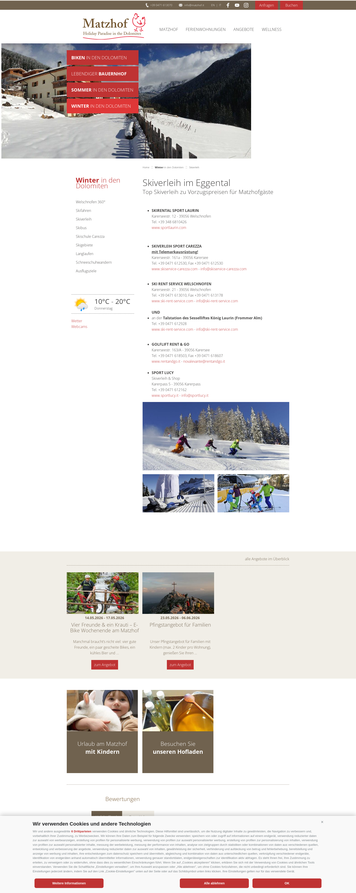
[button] (322, 822)
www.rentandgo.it (166, 361)
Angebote (243, 29)
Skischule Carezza (90, 236)
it (220, 5)
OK (287, 883)
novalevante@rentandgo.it (204, 361)
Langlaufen (84, 253)
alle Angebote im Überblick (267, 558)
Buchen (291, 5)
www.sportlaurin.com (169, 227)
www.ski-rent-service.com (172, 300)
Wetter (76, 320)
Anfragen (266, 5)
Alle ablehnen (214, 883)
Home (146, 167)
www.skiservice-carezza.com (175, 268)
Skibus (81, 227)
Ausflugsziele (86, 270)
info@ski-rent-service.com (217, 300)
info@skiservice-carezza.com (223, 268)
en (213, 5)
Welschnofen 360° (90, 201)
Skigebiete (84, 245)
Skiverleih (83, 219)
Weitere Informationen (69, 883)
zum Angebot (104, 664)
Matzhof (114, 26)
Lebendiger (99, 74)
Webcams (79, 326)
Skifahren (83, 210)
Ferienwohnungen (206, 29)
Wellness (272, 29)
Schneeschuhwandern (94, 262)
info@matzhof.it (194, 5)
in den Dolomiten (99, 58)
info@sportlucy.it (194, 395)
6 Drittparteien (81, 831)
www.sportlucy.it (165, 395)
